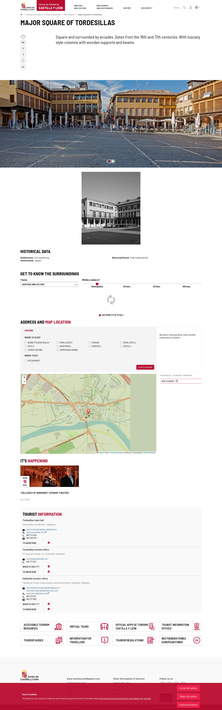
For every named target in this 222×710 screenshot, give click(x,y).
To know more (29, 543)
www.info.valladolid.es (37, 593)
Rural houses (64, 342)
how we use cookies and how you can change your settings (125, 698)
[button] (197, 7)
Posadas (93, 342)
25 (127, 286)
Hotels (29, 346)
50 (157, 286)
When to (31, 566)
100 (187, 286)
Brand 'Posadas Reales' (37, 342)
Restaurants (32, 360)
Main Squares (69, 14)
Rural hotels (128, 342)
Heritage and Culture (34, 14)
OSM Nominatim (149, 453)
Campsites (94, 346)
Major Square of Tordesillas (90, 14)
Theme (23, 279)
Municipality (97, 286)
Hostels (125, 346)
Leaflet (99, 453)
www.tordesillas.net (36, 532)
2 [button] (113, 161)
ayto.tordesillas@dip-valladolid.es (41, 529)
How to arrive (168, 381)
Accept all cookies (188, 688)
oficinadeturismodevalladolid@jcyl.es (43, 587)
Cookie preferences (188, 704)
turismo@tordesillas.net (37, 558)
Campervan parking (67, 349)
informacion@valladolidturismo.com (42, 590)
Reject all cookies (188, 696)
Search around (145, 367)
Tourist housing (33, 349)
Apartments (63, 346)
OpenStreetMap (116, 453)
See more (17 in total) (112, 315)
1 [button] (109, 161)
